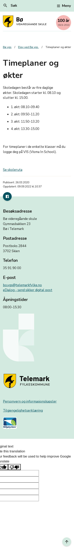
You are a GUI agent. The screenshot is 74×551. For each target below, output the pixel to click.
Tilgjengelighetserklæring (23, 410)
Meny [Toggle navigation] (64, 5)
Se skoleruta (12, 170)
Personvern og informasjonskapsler (30, 401)
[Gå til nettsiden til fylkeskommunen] (27, 381)
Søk (10, 5)
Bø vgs (7, 47)
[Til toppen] (66, 541)
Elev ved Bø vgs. (28, 47)
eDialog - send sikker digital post (27, 290)
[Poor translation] (14, 467)
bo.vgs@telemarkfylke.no (22, 285)
